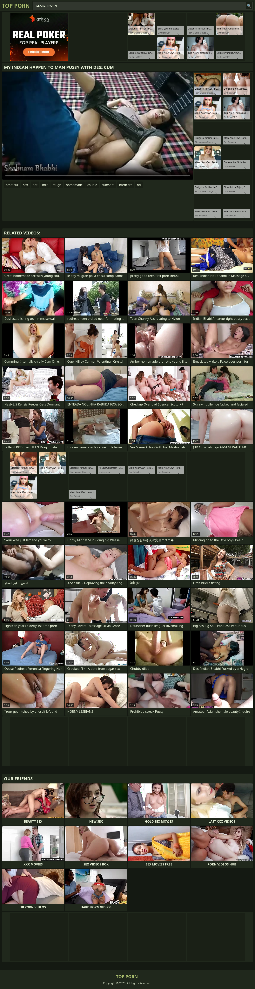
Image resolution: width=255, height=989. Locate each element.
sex (25, 185)
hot (35, 185)
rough (56, 185)
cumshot (108, 185)
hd (139, 185)
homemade (74, 185)
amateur (12, 185)
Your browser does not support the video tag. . (97, 126)
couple (92, 185)
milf (45, 185)
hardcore (125, 185)
